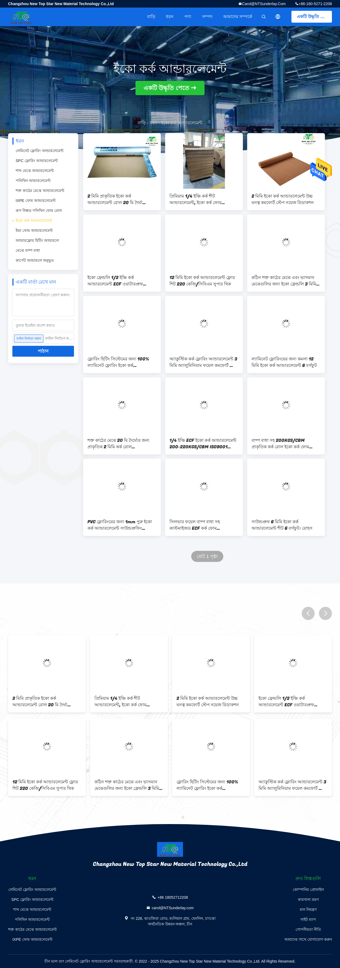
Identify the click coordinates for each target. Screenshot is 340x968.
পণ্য (187, 16)
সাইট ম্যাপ (308, 919)
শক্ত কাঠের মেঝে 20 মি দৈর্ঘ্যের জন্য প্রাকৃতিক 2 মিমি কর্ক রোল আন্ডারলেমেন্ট (118, 443)
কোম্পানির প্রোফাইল (308, 889)
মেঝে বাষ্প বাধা (28, 250)
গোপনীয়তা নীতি (308, 929)
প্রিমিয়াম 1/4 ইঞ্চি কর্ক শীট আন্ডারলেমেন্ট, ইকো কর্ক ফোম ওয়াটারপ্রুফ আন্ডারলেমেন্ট (195, 199)
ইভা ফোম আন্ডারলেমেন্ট (34, 230)
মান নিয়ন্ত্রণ (308, 909)
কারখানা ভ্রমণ (308, 899)
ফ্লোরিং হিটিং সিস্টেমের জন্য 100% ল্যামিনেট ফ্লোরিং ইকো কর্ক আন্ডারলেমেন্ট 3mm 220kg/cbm (118, 362)
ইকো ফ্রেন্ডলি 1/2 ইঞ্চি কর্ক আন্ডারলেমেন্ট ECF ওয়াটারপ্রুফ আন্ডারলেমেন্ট (115, 280)
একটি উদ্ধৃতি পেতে (313, 16)
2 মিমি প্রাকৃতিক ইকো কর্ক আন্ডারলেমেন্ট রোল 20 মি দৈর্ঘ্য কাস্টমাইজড (114, 199)
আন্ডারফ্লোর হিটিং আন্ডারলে (37, 240)
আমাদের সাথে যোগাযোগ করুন (308, 939)
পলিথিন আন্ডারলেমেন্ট (33, 180)
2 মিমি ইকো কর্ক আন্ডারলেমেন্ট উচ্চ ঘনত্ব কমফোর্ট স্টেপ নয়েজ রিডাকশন (282, 199)
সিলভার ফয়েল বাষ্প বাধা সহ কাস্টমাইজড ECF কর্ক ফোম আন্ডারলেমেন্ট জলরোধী (194, 525)
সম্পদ (207, 16)
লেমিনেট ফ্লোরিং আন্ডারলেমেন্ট (39, 151)
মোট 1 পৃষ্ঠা (207, 556)
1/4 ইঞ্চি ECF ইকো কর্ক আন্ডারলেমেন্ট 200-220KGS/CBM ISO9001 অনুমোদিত (202, 443)
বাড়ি (151, 16)
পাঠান (43, 351)
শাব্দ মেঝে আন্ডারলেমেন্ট (35, 170)
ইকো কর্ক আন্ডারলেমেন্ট (34, 220)
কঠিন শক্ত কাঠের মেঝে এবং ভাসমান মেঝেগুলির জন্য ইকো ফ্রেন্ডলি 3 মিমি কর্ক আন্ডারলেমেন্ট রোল (283, 280)
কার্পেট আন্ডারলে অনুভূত (35, 260)
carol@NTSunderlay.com (264, 4)
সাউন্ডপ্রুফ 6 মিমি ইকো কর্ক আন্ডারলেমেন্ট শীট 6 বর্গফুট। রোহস (281, 525)
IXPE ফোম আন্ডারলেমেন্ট (36, 200)
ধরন (170, 16)
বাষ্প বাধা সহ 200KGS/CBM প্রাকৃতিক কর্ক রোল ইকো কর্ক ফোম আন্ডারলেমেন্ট (280, 443)
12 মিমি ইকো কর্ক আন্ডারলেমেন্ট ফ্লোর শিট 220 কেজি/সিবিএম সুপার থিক (202, 280)
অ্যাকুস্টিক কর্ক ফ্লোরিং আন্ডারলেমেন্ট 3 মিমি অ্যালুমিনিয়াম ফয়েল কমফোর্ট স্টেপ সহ (203, 362)
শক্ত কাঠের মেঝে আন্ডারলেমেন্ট (40, 190)
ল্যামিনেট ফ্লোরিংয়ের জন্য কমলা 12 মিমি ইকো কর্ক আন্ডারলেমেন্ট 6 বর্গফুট (284, 362)
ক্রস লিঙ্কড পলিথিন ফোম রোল (39, 210)
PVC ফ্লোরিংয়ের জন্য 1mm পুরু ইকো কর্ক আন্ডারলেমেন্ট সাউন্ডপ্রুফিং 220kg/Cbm (119, 525)
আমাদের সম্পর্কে (237, 16)
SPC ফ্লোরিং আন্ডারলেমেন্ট (37, 161)
